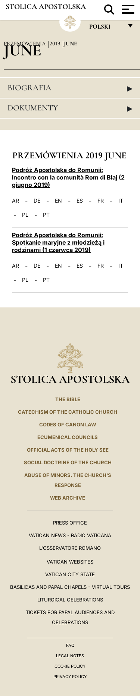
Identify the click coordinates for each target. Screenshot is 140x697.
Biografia (70, 88)
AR (15, 201)
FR (100, 201)
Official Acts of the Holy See (68, 450)
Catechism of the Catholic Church (67, 412)
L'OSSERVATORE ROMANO (70, 548)
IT (120, 201)
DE (37, 201)
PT (46, 215)
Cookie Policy (70, 666)
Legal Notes (70, 655)
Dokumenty (70, 108)
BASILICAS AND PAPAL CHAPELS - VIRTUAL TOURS (70, 587)
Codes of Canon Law (67, 424)
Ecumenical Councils (67, 437)
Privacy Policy (70, 676)
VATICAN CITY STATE (70, 574)
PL (25, 215)
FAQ (70, 645)
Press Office (70, 523)
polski (105, 28)
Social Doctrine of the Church (68, 462)
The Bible (67, 399)
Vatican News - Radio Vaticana (70, 535)
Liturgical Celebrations (70, 600)
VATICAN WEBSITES (70, 562)
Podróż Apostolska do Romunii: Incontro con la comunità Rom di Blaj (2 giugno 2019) (68, 177)
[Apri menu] (127, 9)
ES (80, 201)
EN (58, 201)
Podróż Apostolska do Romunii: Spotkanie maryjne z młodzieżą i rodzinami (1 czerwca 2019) (58, 242)
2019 (56, 43)
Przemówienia (25, 43)
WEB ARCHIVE (67, 498)
